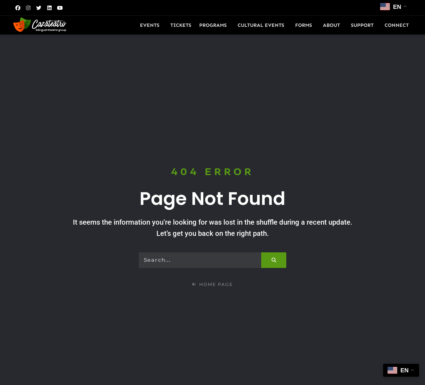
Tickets (180, 25)
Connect (398, 25)
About (333, 25)
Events (151, 25)
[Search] (273, 260)
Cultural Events (262, 25)
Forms (305, 25)
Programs (214, 25)
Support (364, 25)
